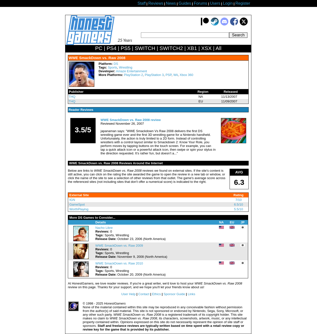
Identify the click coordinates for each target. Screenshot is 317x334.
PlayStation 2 (133, 75)
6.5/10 (238, 204)
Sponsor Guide (174, 294)
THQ (72, 96)
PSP (168, 75)
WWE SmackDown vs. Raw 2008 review (131, 120)
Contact (143, 294)
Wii (175, 75)
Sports (112, 67)
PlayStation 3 (154, 75)
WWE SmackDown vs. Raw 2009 (119, 245)
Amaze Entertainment (131, 71)
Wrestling (125, 67)
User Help (128, 294)
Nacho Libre (104, 228)
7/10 (238, 200)
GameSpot (77, 204)
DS (116, 64)
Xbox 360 (186, 75)
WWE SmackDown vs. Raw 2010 (119, 263)
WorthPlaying (78, 209)
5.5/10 (238, 209)
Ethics (156, 294)
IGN (72, 200)
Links (191, 294)
